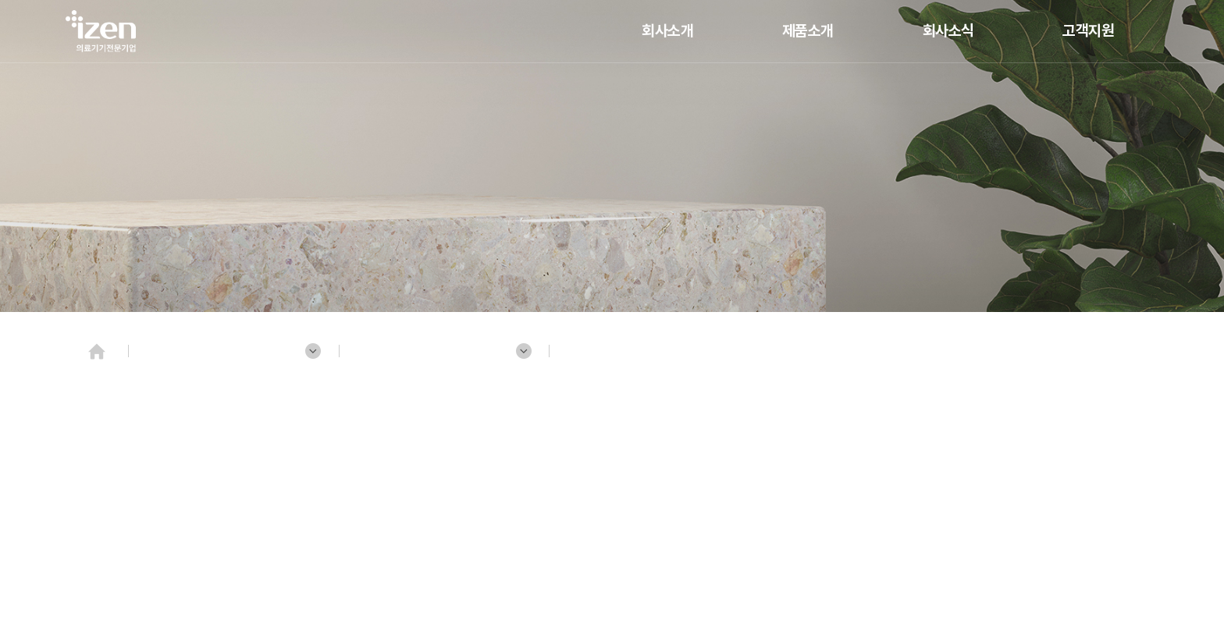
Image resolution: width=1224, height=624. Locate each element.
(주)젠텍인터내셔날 (101, 31)
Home (97, 351)
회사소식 (948, 31)
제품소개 (808, 31)
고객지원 (1088, 31)
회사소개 (667, 31)
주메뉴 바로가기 (0, 0)
